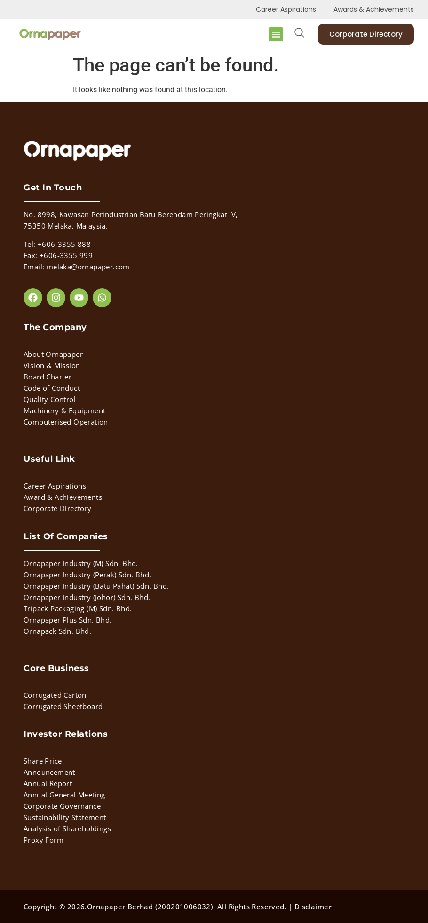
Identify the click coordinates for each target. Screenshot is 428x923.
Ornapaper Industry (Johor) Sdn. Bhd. (87, 597)
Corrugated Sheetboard (63, 706)
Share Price (43, 760)
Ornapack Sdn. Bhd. (57, 631)
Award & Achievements (63, 497)
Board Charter (47, 376)
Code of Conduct (52, 388)
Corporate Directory (58, 508)
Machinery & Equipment (64, 410)
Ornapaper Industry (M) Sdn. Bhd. (81, 563)
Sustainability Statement (65, 817)
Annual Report (48, 783)
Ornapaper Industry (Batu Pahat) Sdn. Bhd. (96, 586)
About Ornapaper (53, 354)
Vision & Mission (52, 365)
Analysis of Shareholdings (67, 828)
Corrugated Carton (55, 695)
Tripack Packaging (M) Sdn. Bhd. (78, 608)
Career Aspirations (55, 485)
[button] (276, 34)
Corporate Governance (62, 806)
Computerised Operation (66, 421)
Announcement (49, 772)
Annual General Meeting (64, 794)
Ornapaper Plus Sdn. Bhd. (68, 619)
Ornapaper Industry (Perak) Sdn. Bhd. (87, 574)
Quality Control (50, 399)
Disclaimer (313, 906)
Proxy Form (43, 839)
